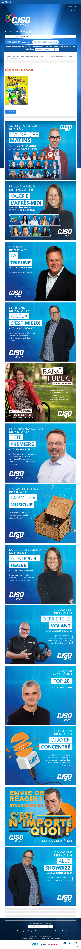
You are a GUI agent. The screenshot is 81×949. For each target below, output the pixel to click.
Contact (16, 31)
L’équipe (30, 931)
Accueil (8, 31)
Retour (11, 112)
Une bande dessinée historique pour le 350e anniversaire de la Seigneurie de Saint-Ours (47, 57)
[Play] (64, 943)
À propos (23, 931)
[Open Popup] (75, 943)
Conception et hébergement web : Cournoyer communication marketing (40, 938)
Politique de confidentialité (44, 931)
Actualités (16, 57)
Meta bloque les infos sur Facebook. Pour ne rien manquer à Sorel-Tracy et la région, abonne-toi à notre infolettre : (40, 48)
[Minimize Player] (77, 946)
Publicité (65, 931)
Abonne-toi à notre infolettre (40, 923)
